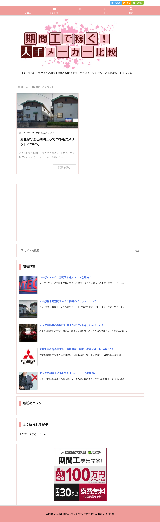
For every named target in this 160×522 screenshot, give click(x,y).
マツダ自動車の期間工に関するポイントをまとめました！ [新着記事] (71, 325)
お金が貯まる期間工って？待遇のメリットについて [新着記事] (67, 301)
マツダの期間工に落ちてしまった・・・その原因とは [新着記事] (69, 373)
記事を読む (64, 167)
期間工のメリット (45, 132)
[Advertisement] (80, 212)
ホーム (24, 87)
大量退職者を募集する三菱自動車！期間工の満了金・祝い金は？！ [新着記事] (76, 349)
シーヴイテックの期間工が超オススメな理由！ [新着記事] (65, 277)
